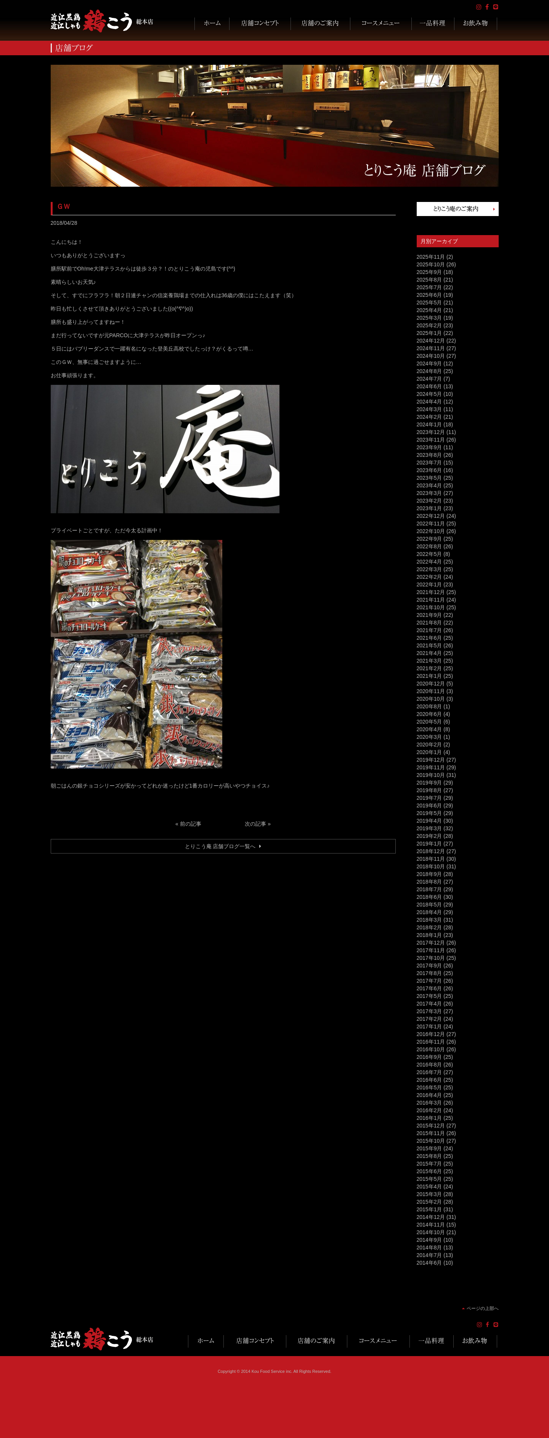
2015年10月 (431, 1141)
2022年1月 (429, 584)
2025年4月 (429, 310)
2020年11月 (431, 691)
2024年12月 (431, 341)
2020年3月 (429, 737)
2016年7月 (429, 1072)
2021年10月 (431, 607)
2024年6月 (429, 386)
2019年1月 (429, 844)
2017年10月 (431, 958)
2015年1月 (429, 1209)
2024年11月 (431, 348)
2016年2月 (429, 1110)
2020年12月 (431, 684)
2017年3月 (429, 1011)
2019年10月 (431, 775)
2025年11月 (431, 257)
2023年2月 (429, 501)
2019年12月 (431, 760)
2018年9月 (429, 874)
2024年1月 (429, 424)
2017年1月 (429, 1026)
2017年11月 (431, 950)
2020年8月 (429, 706)
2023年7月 (429, 463)
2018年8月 (429, 882)
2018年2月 (429, 927)
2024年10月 (431, 356)
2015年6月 (429, 1171)
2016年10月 (431, 1049)
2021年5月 (429, 645)
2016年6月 (429, 1080)
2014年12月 (431, 1217)
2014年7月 (429, 1255)
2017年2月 (429, 1019)
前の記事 (190, 824)
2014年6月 (429, 1263)
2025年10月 (431, 264)
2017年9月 (429, 965)
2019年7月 (429, 798)
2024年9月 (429, 363)
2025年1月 (429, 333)
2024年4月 (429, 402)
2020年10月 (431, 699)
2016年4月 (429, 1095)
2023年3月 (429, 493)
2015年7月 (429, 1164)
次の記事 (255, 824)
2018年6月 (429, 897)
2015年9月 (429, 1148)
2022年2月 (429, 577)
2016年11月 (431, 1042)
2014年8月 (429, 1247)
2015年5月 (429, 1179)
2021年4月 (429, 653)
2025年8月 (429, 280)
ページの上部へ (483, 1308)
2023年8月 (429, 455)
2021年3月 (429, 661)
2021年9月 (429, 615)
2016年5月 (429, 1087)
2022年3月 (429, 569)
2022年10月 (431, 531)
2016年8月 (429, 1065)
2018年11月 (431, 859)
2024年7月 (429, 379)
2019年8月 (429, 790)
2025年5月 (429, 302)
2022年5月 (429, 554)
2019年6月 (429, 805)
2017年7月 (429, 981)
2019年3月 (429, 828)
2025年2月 (429, 325)
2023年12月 (431, 432)
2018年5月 (429, 905)
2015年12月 (431, 1126)
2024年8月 (429, 371)
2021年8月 (429, 623)
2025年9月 (429, 272)
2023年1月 (429, 508)
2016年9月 (429, 1057)
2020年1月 (429, 752)
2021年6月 (429, 638)
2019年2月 (429, 836)
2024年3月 (429, 409)
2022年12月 (431, 516)
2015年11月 (431, 1133)
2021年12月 (431, 592)
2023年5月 (429, 478)
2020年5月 (429, 722)
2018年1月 (429, 935)
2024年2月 (429, 417)
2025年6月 (429, 295)
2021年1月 (429, 676)
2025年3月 (429, 318)
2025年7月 (429, 287)
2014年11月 (431, 1225)
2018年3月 (429, 920)
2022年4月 (429, 562)
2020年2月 (429, 744)
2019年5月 (429, 813)
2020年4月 (429, 729)
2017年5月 (429, 996)
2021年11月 (431, 600)
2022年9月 (429, 539)
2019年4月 (429, 821)
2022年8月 (429, 546)
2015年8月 (429, 1156)
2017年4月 (429, 1004)
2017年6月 (429, 988)
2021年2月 (429, 668)
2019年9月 (429, 783)
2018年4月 (429, 912)
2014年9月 (429, 1240)
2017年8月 (429, 973)
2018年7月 (429, 889)
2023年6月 (429, 470)
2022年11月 (431, 523)
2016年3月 (429, 1103)
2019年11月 (431, 767)
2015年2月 (429, 1202)
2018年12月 (431, 851)
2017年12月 (431, 943)
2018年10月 (431, 866)
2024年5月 (429, 394)
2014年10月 (431, 1232)
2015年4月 (429, 1186)
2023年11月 (431, 440)
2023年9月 (429, 447)
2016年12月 (431, 1034)
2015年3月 (429, 1194)
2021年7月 (429, 630)
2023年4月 (429, 485)
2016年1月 (429, 1118)
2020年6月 (429, 714)
